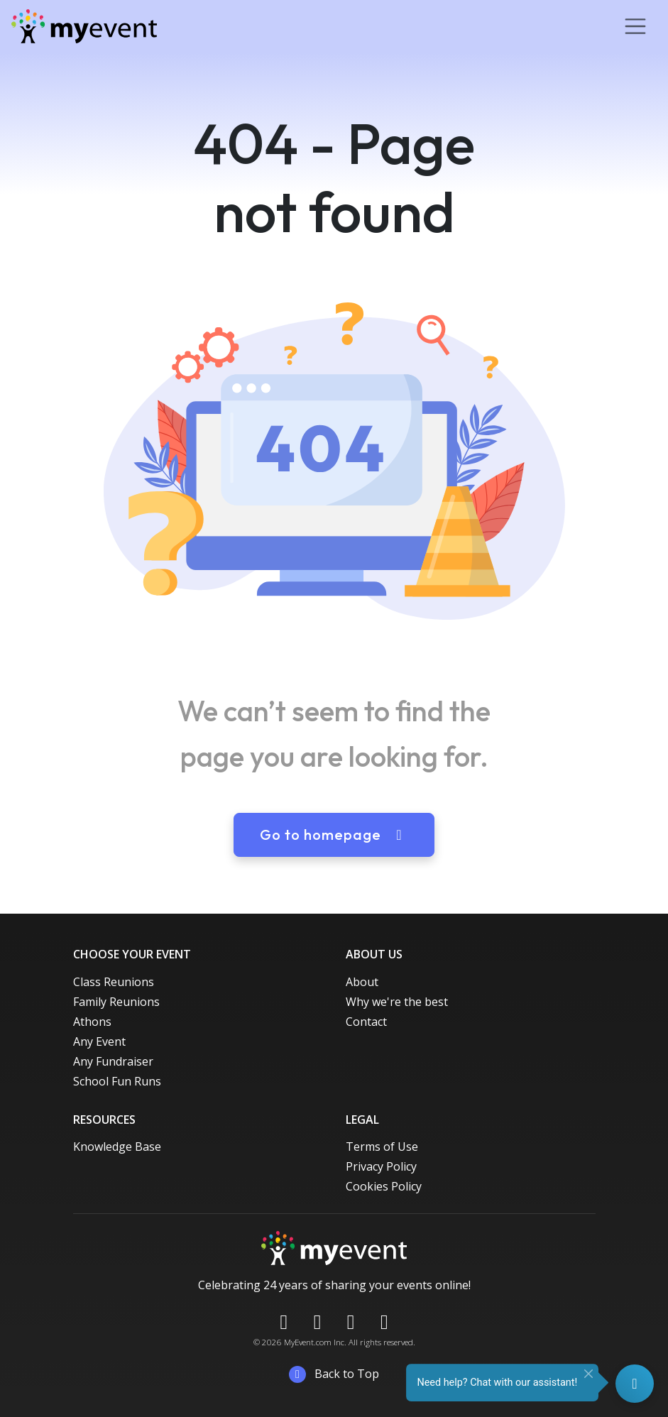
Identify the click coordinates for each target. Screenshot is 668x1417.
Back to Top (334, 1374)
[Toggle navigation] (635, 26)
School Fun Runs (117, 1081)
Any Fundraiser (113, 1061)
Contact (366, 1021)
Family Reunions (116, 1002)
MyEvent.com (308, 1342)
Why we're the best (397, 1002)
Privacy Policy (381, 1166)
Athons (92, 1021)
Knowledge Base (117, 1146)
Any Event (99, 1041)
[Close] (588, 1373)
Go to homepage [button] (334, 834)
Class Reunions (113, 982)
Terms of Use (382, 1146)
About (362, 982)
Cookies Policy (384, 1186)
